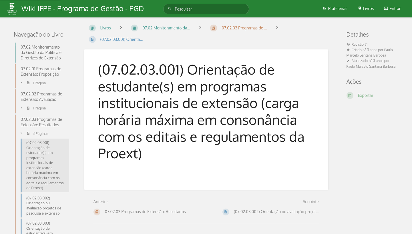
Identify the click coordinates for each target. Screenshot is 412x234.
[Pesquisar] (171, 8)
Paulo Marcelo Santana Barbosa (371, 66)
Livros (365, 8)
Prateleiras (335, 8)
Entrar (392, 8)
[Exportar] (372, 95)
